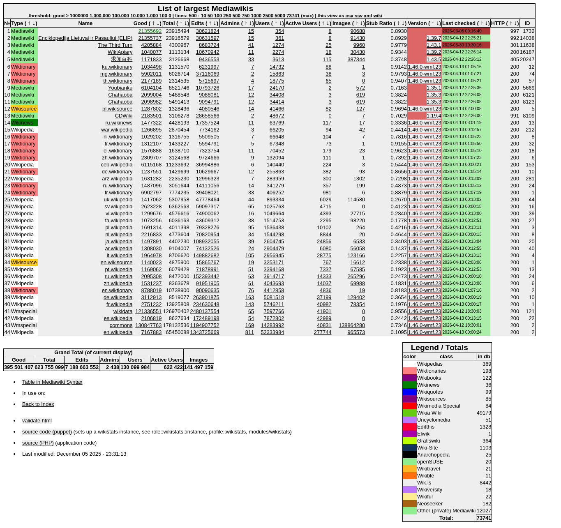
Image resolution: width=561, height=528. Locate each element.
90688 (358, 31)
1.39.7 (434, 38)
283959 (275, 178)
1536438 (274, 227)
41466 (277, 109)
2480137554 (204, 311)
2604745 (274, 241)
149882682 (206, 255)
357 (327, 185)
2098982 (151, 102)
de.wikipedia (118, 297)
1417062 (151, 199)
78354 (358, 304)
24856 (324, 241)
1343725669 (204, 332)
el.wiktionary (118, 151)
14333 (324, 276)
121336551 (148, 311)
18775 (277, 81)
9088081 (209, 95)
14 (251, 109)
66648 (277, 137)
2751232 (151, 304)
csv (349, 15)
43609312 (207, 220)
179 (327, 151)
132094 (275, 157)
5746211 (274, 304)
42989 (324, 318)
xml (368, 15)
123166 (356, 255)
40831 (324, 325)
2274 (278, 52)
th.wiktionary (117, 81)
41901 (324, 311)
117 (327, 123)
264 (360, 227)
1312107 (151, 144)
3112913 (151, 297)
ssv (358, 15)
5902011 (151, 74)
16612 (358, 262)
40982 (324, 304)
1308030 (151, 248)
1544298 (274, 234)
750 (245, 15)
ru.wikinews (118, 123)
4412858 (274, 290)
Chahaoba (120, 95)
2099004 (151, 95)
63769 (277, 123)
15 (251, 31)
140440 (275, 164)
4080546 (209, 109)
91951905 (207, 283)
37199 (324, 297)
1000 (256, 15)
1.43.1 (434, 45)
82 (328, 109)
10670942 (207, 52)
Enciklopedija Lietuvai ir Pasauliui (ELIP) (85, 38)
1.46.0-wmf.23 (424, 67)
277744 (323, 332)
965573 (356, 332)
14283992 (272, 325)
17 (251, 88)
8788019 (151, 290)
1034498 (151, 67)
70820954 (207, 234)
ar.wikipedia (118, 248)
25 (328, 45)
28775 (324, 255)
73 (328, 144)
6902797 (151, 192)
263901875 (206, 297)
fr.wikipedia (119, 304)
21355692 (150, 31)
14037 (324, 283)
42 (362, 130)
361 (279, 38)
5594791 (209, 144)
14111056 (207, 185)
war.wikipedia (116, 130)
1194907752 (204, 325)
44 (251, 199)
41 (251, 45)
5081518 (274, 297)
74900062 (207, 213)
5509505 (209, 137)
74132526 (207, 248)
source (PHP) (38, 443)
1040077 (151, 52)
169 (249, 325)
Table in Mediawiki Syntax (52, 382)
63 (251, 276)
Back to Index (38, 404)
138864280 (352, 325)
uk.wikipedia (118, 199)
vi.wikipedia (119, 213)
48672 (277, 116)
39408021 (207, 192)
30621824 (207, 31)
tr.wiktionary (119, 144)
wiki (377, 15)
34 (251, 234)
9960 (359, 45)
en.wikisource (117, 262)
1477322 (151, 123)
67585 (358, 269)
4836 (325, 290)
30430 (358, 52)
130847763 (148, 325)
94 (328, 130)
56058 (358, 248)
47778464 (207, 199)
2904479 (274, 248)
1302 (359, 178)
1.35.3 (434, 95)
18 (328, 52)
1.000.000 (100, 15)
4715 (325, 206)
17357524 (207, 123)
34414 (277, 102)
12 (251, 95)
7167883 (151, 332)
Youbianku (120, 88)
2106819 (151, 318)
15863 (277, 74)
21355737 (150, 38)
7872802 (274, 318)
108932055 (206, 241)
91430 (358, 38)
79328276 (207, 227)
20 (362, 234)
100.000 (120, 15)
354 (279, 31)
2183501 (151, 116)
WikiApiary (120, 52)
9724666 (209, 157)
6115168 (151, 164)
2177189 (151, 81)
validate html (37, 420)
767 (327, 262)
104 (327, 137)
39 (251, 241)
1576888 (151, 151)
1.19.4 (434, 116)
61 (251, 283)
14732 (277, 67)
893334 (275, 199)
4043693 (274, 283)
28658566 (207, 116)
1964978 (151, 255)
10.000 (137, 15)
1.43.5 (434, 59)
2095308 (151, 276)
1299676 (151, 213)
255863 (275, 171)
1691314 (151, 227)
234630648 (206, 304)
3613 (278, 59)
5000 (280, 15)
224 (327, 164)
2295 (325, 220)
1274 (278, 45)
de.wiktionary (117, 171)
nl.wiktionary (118, 137)
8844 (325, 234)
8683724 (209, 45)
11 (251, 52)
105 (249, 255)
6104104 (151, 88)
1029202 (151, 137)
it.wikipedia (120, 255)
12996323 (207, 178)
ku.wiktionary (117, 67)
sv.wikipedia (118, 206)
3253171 (274, 262)
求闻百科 (121, 59)
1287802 (151, 109)
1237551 (151, 171)
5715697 (209, 81)
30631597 (207, 38)
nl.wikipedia (118, 234)
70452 (277, 151)
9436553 (209, 59)
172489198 (206, 318)
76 (251, 290)
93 (362, 171)
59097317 (207, 206)
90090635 (207, 290)
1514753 (274, 220)
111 (327, 157)
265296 (356, 276)
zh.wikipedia (118, 283)
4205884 (151, 45)
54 (251, 318)
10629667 (207, 171)
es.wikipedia (118, 318)
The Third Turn (115, 45)
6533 (359, 241)
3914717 (274, 276)
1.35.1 (434, 88)
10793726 (207, 88)
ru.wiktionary (118, 185)
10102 (324, 227)
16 (251, 213)
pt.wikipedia (118, 269)
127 (360, 109)
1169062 (151, 269)
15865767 (207, 262)
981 (327, 192)
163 (249, 297)
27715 (358, 213)
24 (251, 248)
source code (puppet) (47, 432)
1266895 (151, 130)
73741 (293, 15)
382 (327, 171)
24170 (277, 88)
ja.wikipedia (118, 241)
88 (328, 67)
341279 (275, 185)
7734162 (209, 130)
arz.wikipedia (117, 178)
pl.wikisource (117, 109)
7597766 (274, 311)
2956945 (274, 255)
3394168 (274, 269)
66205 (277, 130)
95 (251, 227)
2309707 (151, 157)
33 (251, 59)
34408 (277, 95)
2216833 (151, 234)
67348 (277, 144)
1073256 (151, 220)
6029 (325, 199)
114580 (356, 199)
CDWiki (124, 116)
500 (236, 15)
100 (163, 15)
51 (251, 269)
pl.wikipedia (118, 227)
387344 (356, 59)
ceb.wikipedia (117, 164)
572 (360, 88)
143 (249, 304)
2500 (268, 15)
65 (328, 81)
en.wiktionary (117, 290)
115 (327, 59)
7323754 (209, 151)
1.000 (152, 15)
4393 (325, 213)
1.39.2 (434, 52)
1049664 (274, 213)
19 (251, 262)
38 (328, 74)
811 (249, 332)
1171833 (151, 59)
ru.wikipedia (119, 276)
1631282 (151, 178)
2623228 (151, 206)
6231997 (209, 67)
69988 (358, 283)
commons (121, 325)
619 (360, 95)
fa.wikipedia (118, 220)
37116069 (207, 74)
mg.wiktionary (116, 74)
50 (210, 15)
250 (227, 15)
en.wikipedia (118, 332)
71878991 (207, 269)
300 (327, 178)
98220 (358, 220)
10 (203, 15)
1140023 (151, 262)
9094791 (209, 102)
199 (360, 185)
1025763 (274, 206)
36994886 (207, 164)
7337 (325, 269)
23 (362, 151)
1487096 (151, 185)
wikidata (122, 311)
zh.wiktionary (117, 157)
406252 (275, 192)
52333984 (272, 332)
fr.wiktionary (119, 192)
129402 (356, 297)
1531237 (151, 283)
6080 (325, 248)
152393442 (206, 276)
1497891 (151, 241)
